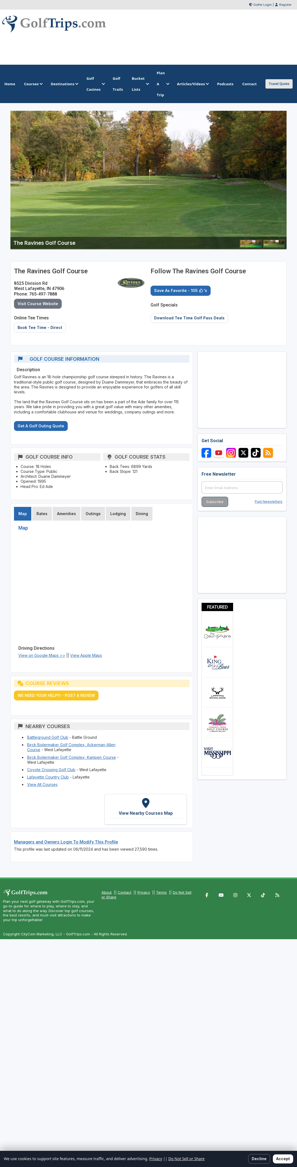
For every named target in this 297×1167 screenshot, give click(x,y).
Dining (142, 513)
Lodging (118, 513)
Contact (124, 892)
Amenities (66, 513)
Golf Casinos (95, 84)
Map (22, 513)
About (106, 892)
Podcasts (225, 83)
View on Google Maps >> (41, 655)
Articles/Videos (192, 83)
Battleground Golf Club (47, 737)
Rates (41, 513)
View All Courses (42, 784)
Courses (33, 83)
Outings (93, 513)
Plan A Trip (162, 83)
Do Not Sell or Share (186, 1158)
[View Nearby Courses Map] (145, 809)
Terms (161, 892)
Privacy (143, 892)
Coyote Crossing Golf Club (51, 769)
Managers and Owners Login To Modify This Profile (66, 842)
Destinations (64, 83)
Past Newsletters (268, 501)
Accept (283, 1158)
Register (285, 5)
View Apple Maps (86, 655)
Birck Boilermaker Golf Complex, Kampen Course (71, 757)
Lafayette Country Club (48, 777)
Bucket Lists (140, 84)
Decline (259, 1158)
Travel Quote (279, 83)
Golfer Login (262, 5)
